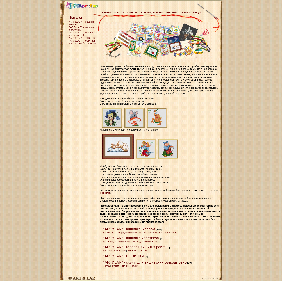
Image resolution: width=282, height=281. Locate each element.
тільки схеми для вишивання (160, 232)
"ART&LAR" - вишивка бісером (129, 229)
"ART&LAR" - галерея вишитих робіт (81, 34)
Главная (105, 12)
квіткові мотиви (129, 265)
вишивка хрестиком (114, 250)
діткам (115, 265)
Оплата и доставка (151, 12)
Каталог (76, 17)
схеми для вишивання (144, 241)
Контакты (171, 12)
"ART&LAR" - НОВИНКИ (83, 38)
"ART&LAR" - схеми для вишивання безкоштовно (83, 42)
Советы (132, 12)
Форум (197, 12)
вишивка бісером (137, 250)
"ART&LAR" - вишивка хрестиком (131, 238)
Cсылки (185, 12)
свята (106, 265)
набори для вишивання (116, 241)
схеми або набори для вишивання (122, 232)
